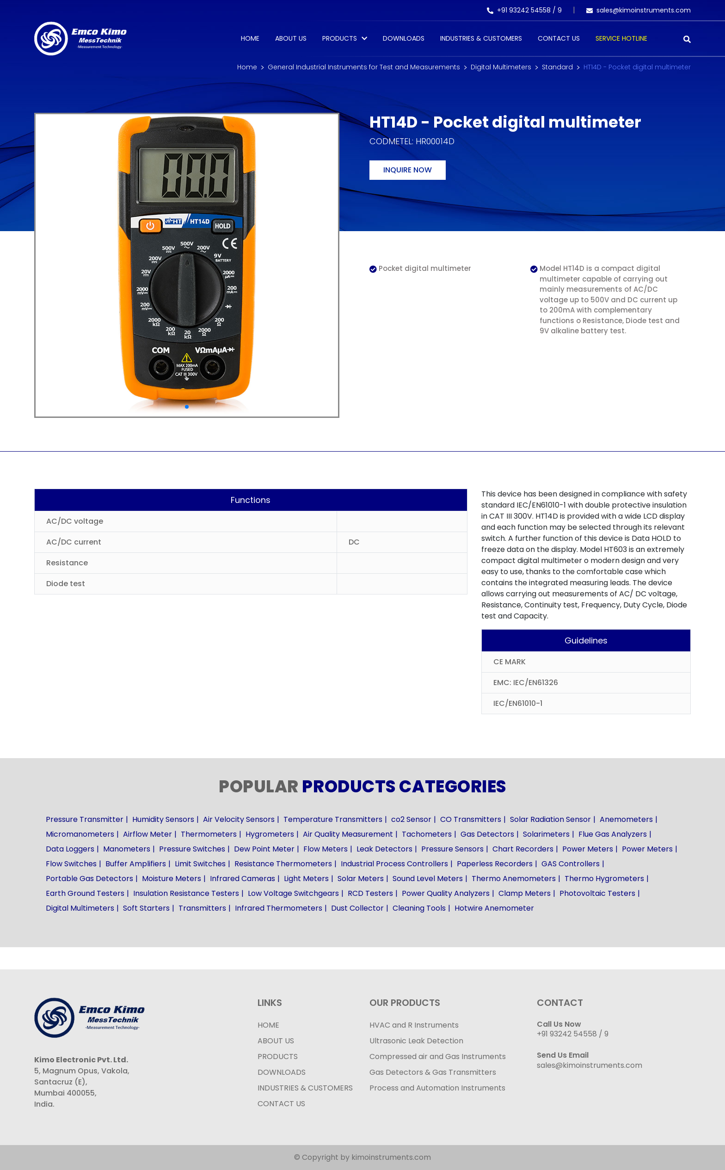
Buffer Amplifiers (135, 863)
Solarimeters (546, 834)
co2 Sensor (411, 819)
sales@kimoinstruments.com (638, 10)
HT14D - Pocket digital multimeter (637, 67)
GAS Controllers (570, 863)
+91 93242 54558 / (522, 10)
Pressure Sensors (452, 849)
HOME (268, 1025)
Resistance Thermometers (283, 863)
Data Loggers (70, 849)
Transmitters (202, 908)
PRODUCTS (339, 38)
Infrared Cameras (242, 878)
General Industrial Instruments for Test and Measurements (364, 67)
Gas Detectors (487, 834)
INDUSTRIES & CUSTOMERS (305, 1088)
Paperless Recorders (495, 863)
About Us (291, 38)
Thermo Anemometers (514, 878)
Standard (557, 67)
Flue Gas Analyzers (612, 834)
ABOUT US (276, 1040)
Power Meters (587, 849)
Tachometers (427, 834)
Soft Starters (146, 908)
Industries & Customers (481, 38)
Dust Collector (357, 908)
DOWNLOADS (282, 1072)
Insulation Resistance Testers (186, 893)
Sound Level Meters (428, 878)
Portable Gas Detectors (89, 878)
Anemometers (626, 819)
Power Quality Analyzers (446, 893)
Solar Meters (361, 878)
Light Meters (306, 878)
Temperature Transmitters (332, 819)
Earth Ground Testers (85, 893)
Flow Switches (71, 863)
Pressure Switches (192, 849)
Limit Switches (200, 863)
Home (250, 38)
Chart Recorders (522, 849)
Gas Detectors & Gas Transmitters (432, 1072)
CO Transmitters (470, 819)
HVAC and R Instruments (414, 1025)
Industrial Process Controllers (394, 863)
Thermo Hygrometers (604, 878)
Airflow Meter (147, 834)
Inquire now (407, 170)
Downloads (403, 38)
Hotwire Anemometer (494, 908)
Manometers (126, 849)
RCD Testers (370, 893)
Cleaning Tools (419, 908)
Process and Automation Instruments (437, 1088)
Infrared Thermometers (278, 908)
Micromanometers (80, 834)
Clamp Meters (524, 893)
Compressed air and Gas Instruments (437, 1056)
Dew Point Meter (264, 849)
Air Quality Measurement (348, 834)
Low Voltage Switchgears (293, 893)
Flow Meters (325, 849)
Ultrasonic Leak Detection (416, 1040)
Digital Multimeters (501, 67)
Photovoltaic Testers (597, 893)
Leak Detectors (384, 849)
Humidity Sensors (163, 819)
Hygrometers (270, 834)
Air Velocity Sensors (239, 819)
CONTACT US (281, 1103)
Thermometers (209, 834)
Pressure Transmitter (84, 819)
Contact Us (559, 38)
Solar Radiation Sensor (550, 819)
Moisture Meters (171, 878)
